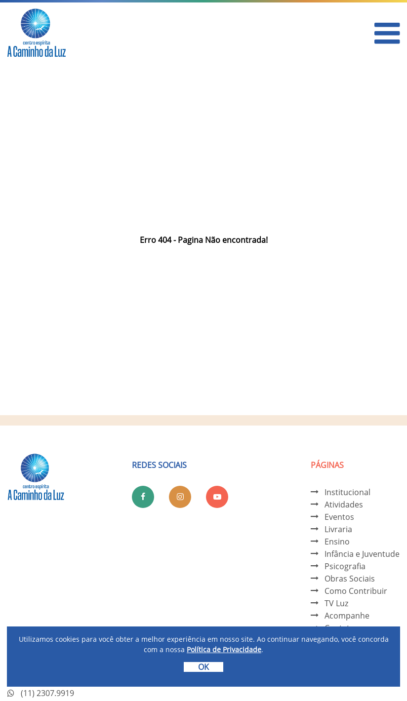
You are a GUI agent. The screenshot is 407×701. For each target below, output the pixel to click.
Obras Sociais (350, 578)
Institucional (347, 492)
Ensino (337, 541)
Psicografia (345, 566)
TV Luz (336, 603)
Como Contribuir (356, 590)
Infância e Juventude (362, 553)
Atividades (344, 504)
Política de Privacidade (224, 649)
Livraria (338, 529)
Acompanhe (347, 615)
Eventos (339, 516)
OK (203, 667)
